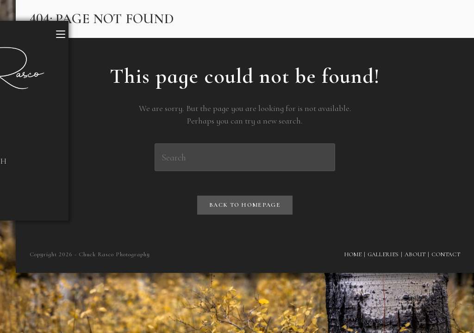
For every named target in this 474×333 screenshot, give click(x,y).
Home (351, 257)
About (414, 257)
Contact (445, 257)
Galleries (382, 257)
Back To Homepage (245, 208)
